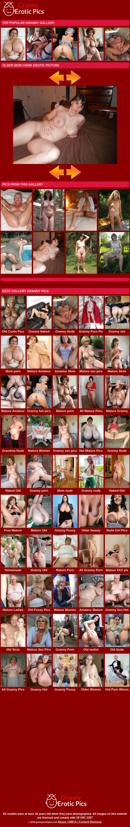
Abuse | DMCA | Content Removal (79, 821)
